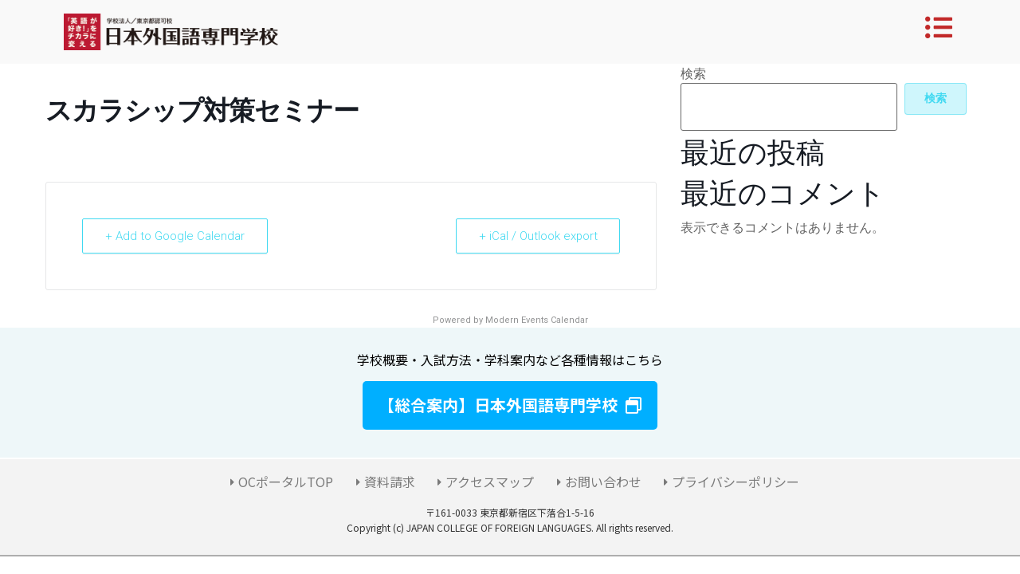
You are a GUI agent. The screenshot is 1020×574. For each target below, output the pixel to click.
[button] (510, 405)
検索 (693, 74)
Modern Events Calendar (536, 320)
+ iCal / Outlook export (537, 236)
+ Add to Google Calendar (175, 236)
